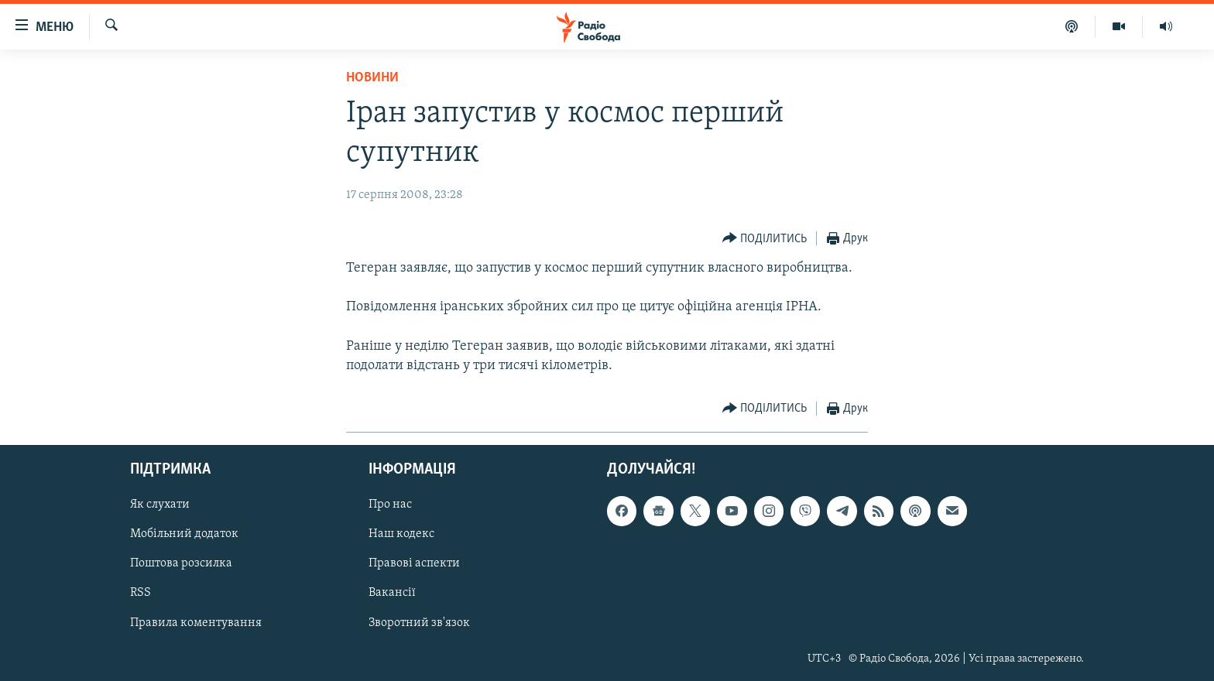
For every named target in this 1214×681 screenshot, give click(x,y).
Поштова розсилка (181, 564)
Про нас (390, 505)
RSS (140, 593)
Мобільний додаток (184, 535)
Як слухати (160, 505)
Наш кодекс (401, 535)
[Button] (765, 238)
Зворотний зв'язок (419, 623)
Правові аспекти (414, 564)
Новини (372, 77)
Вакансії (392, 593)
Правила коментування (196, 623)
